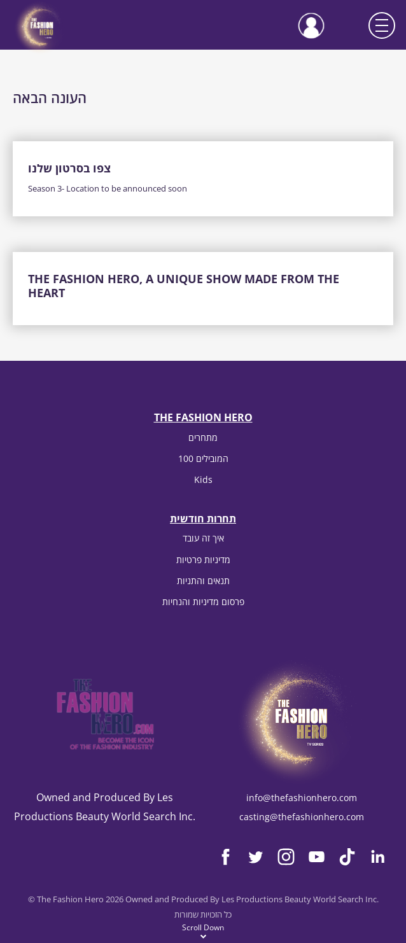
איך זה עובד (203, 538)
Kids (203, 479)
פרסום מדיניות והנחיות (203, 602)
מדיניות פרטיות (203, 560)
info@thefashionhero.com (301, 798)
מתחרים (203, 437)
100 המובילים (203, 458)
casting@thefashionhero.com (301, 817)
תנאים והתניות (203, 581)
